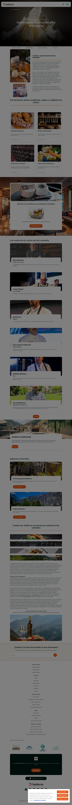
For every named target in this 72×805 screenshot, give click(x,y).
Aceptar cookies (63, 791)
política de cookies (40, 800)
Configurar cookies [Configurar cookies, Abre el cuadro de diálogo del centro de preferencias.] (62, 799)
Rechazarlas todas (62, 795)
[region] (49, 796)
